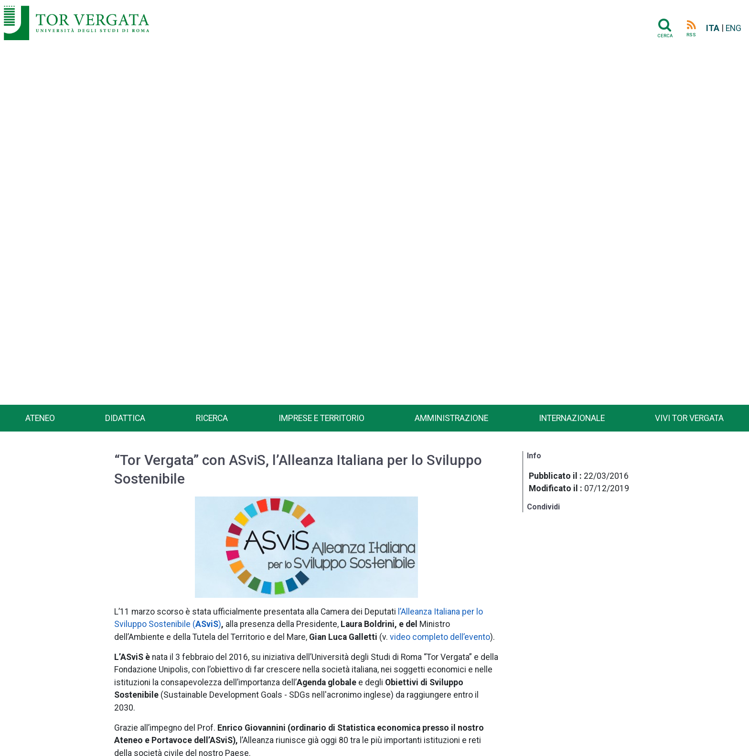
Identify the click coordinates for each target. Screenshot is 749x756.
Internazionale (572, 418)
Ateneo (40, 418)
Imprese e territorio (321, 418)
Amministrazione (451, 418)
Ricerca (212, 418)
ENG (733, 28)
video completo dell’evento (440, 637)
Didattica (125, 418)
